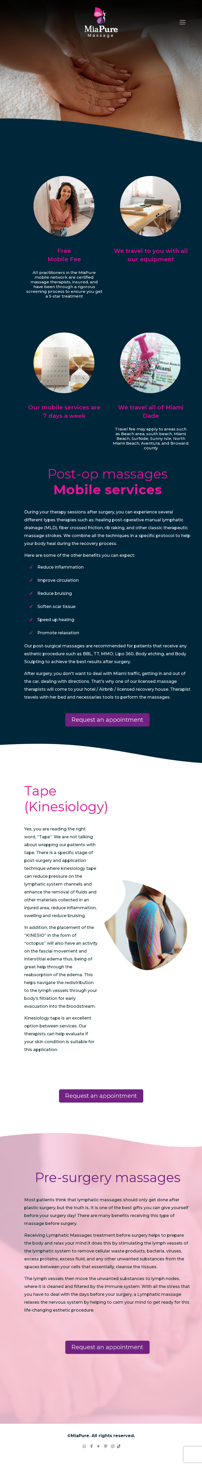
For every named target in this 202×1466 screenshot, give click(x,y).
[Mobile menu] (182, 22)
